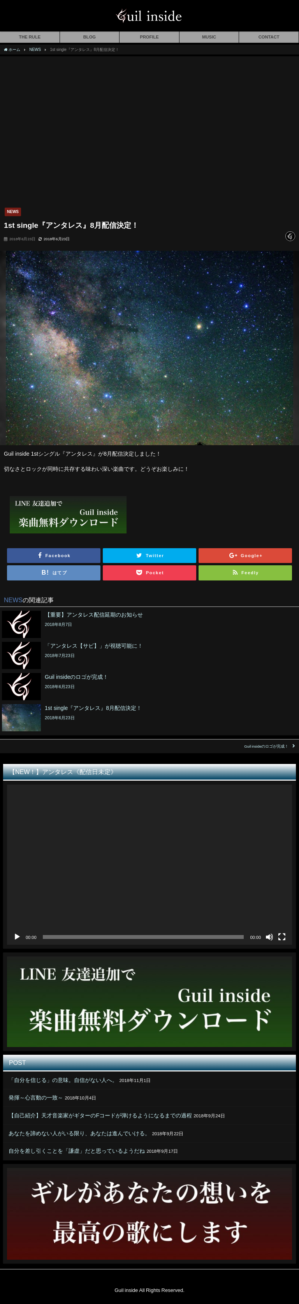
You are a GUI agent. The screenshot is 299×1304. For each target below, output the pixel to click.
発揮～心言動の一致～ (36, 1097)
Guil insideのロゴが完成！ (266, 746)
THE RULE (29, 37)
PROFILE (149, 37)
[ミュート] (269, 937)
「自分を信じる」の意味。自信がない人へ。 (63, 1080)
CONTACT (269, 37)
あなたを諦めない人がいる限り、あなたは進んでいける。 (79, 1133)
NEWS (13, 211)
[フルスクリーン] (282, 937)
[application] (149, 865)
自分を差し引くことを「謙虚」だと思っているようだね (77, 1151)
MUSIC (209, 37)
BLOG (89, 37)
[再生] (17, 937)
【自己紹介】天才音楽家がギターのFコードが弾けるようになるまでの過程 (100, 1115)
